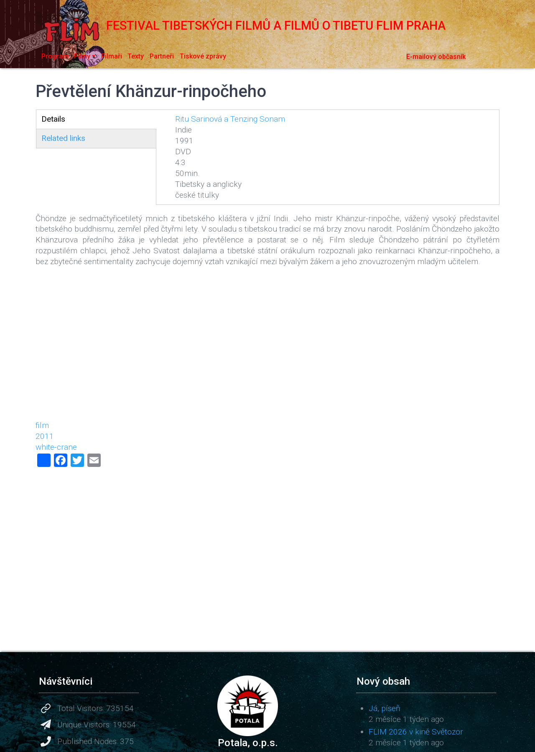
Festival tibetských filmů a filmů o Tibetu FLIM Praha (241, 25)
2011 (45, 436)
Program (55, 56)
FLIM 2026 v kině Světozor (416, 732)
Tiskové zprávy (203, 56)
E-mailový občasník (436, 57)
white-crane (56, 447)
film (42, 425)
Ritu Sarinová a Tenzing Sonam (230, 119)
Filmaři (111, 56)
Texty (135, 56)
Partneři (162, 56)
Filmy (82, 56)
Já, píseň (384, 708)
